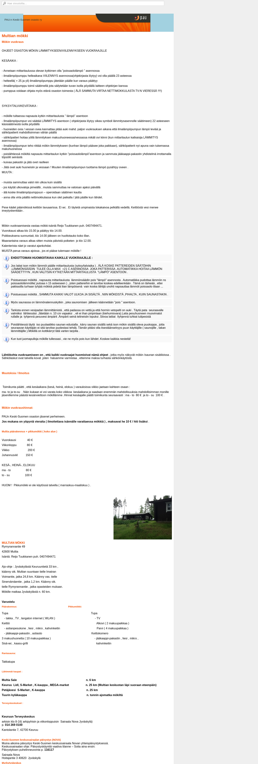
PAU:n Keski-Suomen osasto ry (23, 19)
